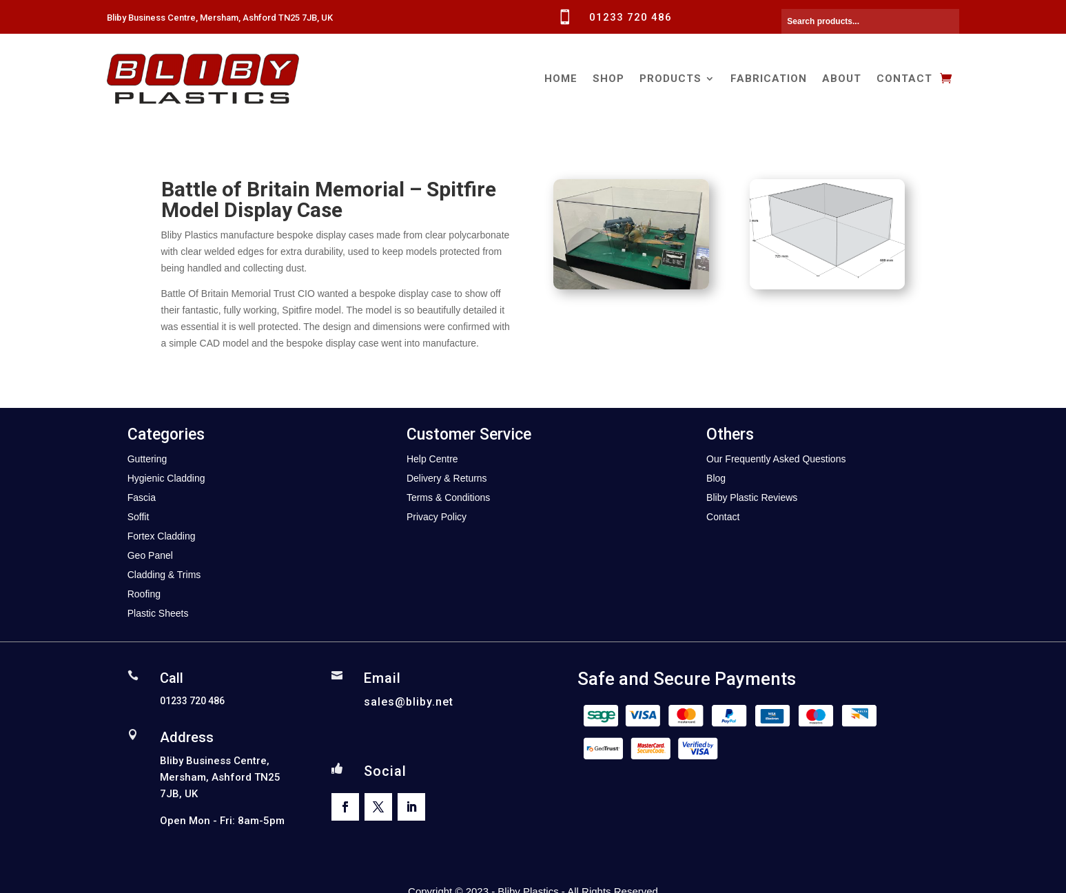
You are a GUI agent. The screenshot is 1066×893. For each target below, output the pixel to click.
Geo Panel (150, 555)
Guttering (147, 458)
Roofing (144, 593)
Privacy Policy (437, 516)
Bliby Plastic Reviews (751, 497)
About (841, 78)
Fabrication (768, 78)
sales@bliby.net (408, 701)
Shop (608, 78)
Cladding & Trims (164, 574)
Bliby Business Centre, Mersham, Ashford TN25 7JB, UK (220, 17)
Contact (904, 78)
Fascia (141, 497)
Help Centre (432, 458)
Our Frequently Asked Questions (775, 458)
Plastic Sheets (158, 613)
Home (560, 78)
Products (670, 78)
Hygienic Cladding (166, 478)
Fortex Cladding (161, 536)
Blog (716, 478)
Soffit (138, 516)
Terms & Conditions (448, 497)
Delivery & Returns (447, 478)
